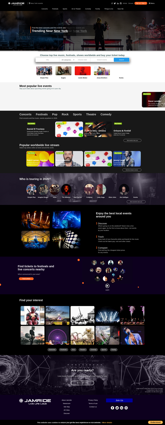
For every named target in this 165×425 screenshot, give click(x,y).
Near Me (121, 9)
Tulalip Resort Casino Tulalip (121, 133)
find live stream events (132, 170)
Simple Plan (31, 197)
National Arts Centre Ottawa (92, 133)
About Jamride (67, 400)
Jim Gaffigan (124, 197)
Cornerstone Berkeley (120, 162)
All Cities (67, 410)
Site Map (67, 407)
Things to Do (108, 9)
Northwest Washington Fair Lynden (36, 162)
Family (97, 9)
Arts (73, 349)
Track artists (26, 279)
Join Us (119, 400)
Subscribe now (82, 383)
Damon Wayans (121, 99)
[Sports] (57, 315)
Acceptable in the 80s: (150, 391)
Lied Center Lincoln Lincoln (92, 162)
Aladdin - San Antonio (95, 101)
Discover (67, 413)
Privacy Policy (93, 400)
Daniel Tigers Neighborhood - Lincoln (96, 159)
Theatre (82, 349)
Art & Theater (76, 9)
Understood (155, 422)
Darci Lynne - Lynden (37, 160)
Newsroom (66, 403)
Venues (130, 3)
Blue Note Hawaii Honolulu (63, 162)
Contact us (93, 407)
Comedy (88, 9)
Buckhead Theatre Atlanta (63, 103)
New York (61, 31)
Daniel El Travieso (35, 129)
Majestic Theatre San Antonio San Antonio (96, 103)
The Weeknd (66, 197)
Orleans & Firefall (122, 130)
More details (107, 422)
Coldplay (89, 197)
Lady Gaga (101, 197)
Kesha (135, 197)
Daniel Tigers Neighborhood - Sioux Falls (66, 128)
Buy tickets (31, 94)
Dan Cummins (63, 160)
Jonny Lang (119, 160)
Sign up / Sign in (141, 3)
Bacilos (59, 101)
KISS (54, 197)
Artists (125, 3)
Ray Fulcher (78, 197)
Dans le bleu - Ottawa (95, 130)
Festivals (55, 9)
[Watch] (107, 286)
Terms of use (93, 403)
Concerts (44, 9)
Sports (65, 9)
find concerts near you (136, 201)
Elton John (112, 197)
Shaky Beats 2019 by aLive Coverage (153, 388)
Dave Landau (33, 99)
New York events (36, 3)
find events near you (132, 140)
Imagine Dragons (44, 197)
